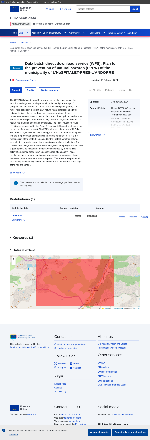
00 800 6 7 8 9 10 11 (71, 414)
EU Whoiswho (104, 376)
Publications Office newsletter (112, 348)
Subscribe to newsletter (65, 348)
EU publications (105, 381)
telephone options (72, 418)
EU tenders (103, 367)
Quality (30, 90)
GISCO (136, 308)
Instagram (60, 367)
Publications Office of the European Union (30, 347)
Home (13, 42)
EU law (101, 363)
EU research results (107, 372)
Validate (144, 217)
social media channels (122, 414)
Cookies (58, 388)
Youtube (75, 368)
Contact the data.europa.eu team (70, 344)
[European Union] (30, 408)
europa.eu (32, 414)
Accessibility (60, 391)
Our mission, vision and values (112, 344)
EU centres (80, 424)
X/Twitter (60, 363)
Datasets (24, 42)
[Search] (103, 9)
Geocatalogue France (25, 80)
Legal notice (60, 384)
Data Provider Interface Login (112, 385)
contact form (74, 421)
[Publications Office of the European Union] (30, 335)
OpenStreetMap (117, 308)
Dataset (16, 90)
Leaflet (105, 308)
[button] (52, 2)
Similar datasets (49, 90)
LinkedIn (75, 363)
